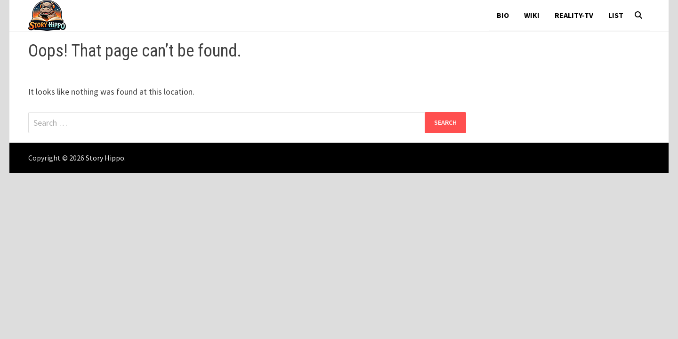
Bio (503, 15)
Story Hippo (105, 157)
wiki (532, 15)
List (615, 15)
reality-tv (574, 15)
